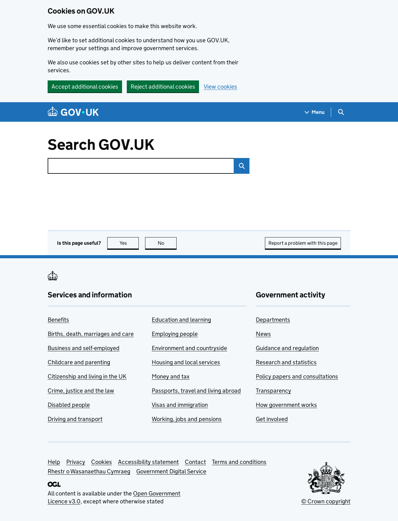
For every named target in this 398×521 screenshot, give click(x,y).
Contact (195, 461)
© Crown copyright (325, 501)
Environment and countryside (189, 348)
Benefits (58, 319)
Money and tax (171, 376)
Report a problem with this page (302, 243)
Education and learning (181, 319)
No (167, 243)
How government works (286, 404)
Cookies (101, 461)
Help (54, 461)
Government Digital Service (171, 471)
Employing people (175, 333)
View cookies (220, 87)
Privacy (75, 461)
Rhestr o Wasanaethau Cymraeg (89, 471)
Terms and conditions (239, 461)
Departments (273, 319)
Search (239, 166)
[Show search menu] (340, 112)
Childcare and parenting (79, 362)
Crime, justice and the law (81, 390)
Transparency (273, 390)
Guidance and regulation (287, 348)
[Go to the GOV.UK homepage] (73, 112)
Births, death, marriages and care (91, 333)
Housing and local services (186, 362)
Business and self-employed (84, 348)
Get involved (272, 419)
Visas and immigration (180, 404)
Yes (129, 243)
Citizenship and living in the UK (87, 376)
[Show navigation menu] (314, 112)
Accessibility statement (148, 461)
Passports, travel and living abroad (196, 390)
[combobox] (141, 166)
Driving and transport (75, 419)
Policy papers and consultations (297, 376)
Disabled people (69, 404)
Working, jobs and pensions (187, 419)
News (263, 333)
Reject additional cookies (163, 86)
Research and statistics (286, 362)
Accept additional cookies (84, 86)
